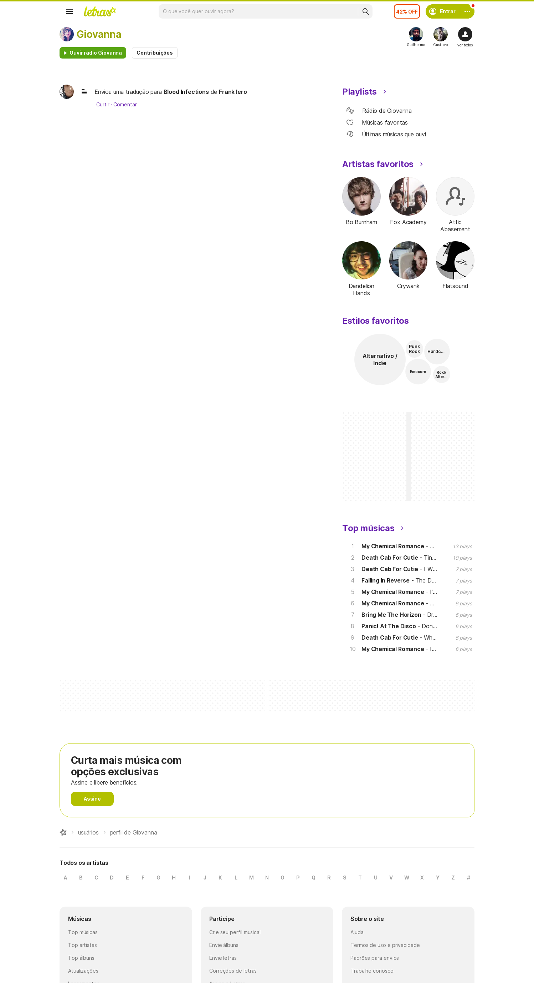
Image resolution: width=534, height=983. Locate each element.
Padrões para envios (374, 958)
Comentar (125, 104)
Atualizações (83, 971)
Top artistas (82, 945)
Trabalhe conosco (372, 971)
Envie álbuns (223, 945)
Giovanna (99, 34)
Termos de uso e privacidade (385, 945)
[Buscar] (365, 11)
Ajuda (357, 932)
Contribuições (155, 53)
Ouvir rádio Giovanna (96, 53)
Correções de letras (233, 971)
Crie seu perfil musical (235, 932)
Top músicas (83, 932)
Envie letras (223, 958)
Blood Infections (186, 91)
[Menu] (69, 11)
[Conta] (467, 11)
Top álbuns (81, 958)
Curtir (102, 104)
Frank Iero (233, 91)
